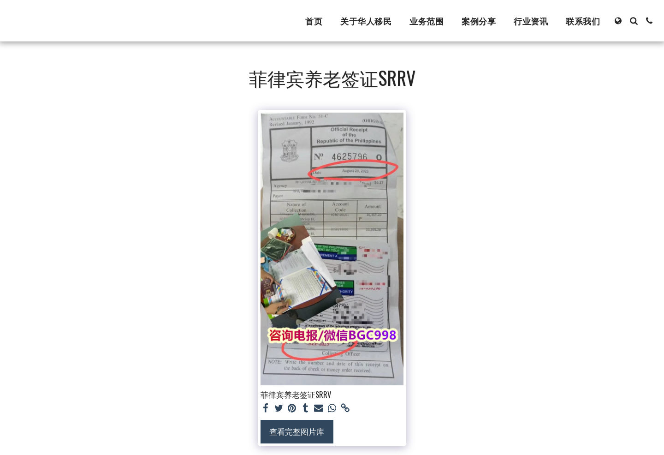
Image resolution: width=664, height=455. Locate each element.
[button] (633, 21)
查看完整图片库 (296, 431)
